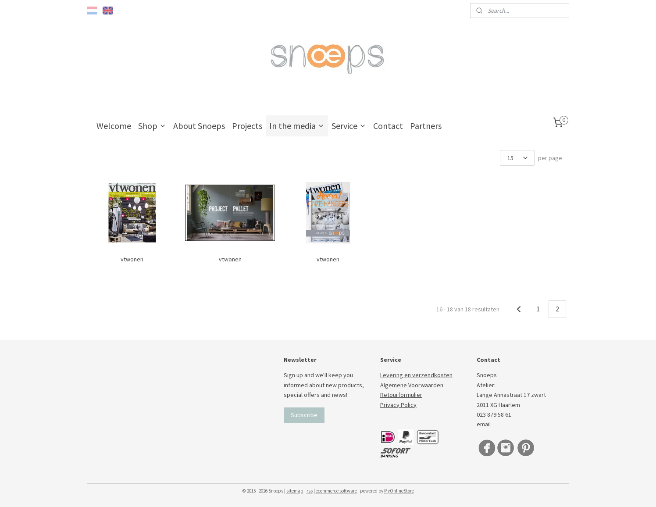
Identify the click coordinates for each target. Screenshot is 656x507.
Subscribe (304, 415)
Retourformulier (401, 395)
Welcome (113, 125)
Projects (247, 125)
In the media (296, 125)
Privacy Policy (398, 405)
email (484, 424)
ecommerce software (336, 491)
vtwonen (132, 259)
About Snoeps (199, 125)
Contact (388, 125)
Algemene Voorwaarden (411, 385)
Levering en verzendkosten (416, 375)
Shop (152, 125)
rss (310, 491)
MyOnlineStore (399, 491)
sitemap (294, 491)
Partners (426, 125)
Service (349, 125)
